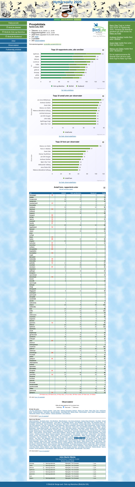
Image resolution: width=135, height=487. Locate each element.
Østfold (57, 19)
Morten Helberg (44, 446)
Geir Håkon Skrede (55, 446)
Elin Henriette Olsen (97, 422)
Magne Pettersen (100, 442)
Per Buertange (74, 423)
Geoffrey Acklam (62, 441)
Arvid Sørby (91, 442)
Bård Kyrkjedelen (34, 421)
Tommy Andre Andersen (36, 445)
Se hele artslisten (67, 90)
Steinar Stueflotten (56, 413)
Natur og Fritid (115, 33)
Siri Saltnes (32, 444)
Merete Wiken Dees (55, 426)
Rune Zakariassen (48, 431)
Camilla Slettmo (73, 436)
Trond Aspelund (44, 426)
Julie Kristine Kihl (84, 436)
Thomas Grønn (94, 429)
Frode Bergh (38, 439)
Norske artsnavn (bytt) (66, 189)
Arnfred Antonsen (38, 412)
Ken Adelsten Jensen (68, 422)
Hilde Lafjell (66, 423)
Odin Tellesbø (101, 434)
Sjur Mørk (98, 421)
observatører (40, 41)
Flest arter (66, 407)
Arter (13, 41)
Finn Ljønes (86, 448)
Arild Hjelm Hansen (71, 428)
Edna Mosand (49, 448)
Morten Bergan (96, 446)
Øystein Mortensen (41, 444)
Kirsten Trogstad (100, 425)
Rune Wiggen (68, 431)
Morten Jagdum (71, 432)
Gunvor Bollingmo (39, 448)
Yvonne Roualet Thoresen (69, 446)
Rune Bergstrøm (93, 432)
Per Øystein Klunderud (76, 444)
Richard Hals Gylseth (85, 423)
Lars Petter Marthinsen (71, 439)
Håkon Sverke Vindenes (89, 435)
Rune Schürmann (63, 436)
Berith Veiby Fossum (82, 432)
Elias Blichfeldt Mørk (63, 444)
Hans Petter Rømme (56, 442)
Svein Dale (114, 43)
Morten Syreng (33, 435)
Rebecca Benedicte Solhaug (69, 410)
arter (37, 37)
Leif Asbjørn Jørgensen (84, 446)
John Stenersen (66, 426)
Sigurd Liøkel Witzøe (75, 441)
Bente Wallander (34, 441)
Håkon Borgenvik (58, 448)
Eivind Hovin (80, 425)
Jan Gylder (102, 445)
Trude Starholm (38, 432)
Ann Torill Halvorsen (34, 425)
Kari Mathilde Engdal (86, 426)
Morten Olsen (74, 412)
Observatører (13, 45)
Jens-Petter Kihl (65, 412)
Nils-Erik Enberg (90, 439)
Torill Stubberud (60, 425)
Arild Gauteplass (75, 435)
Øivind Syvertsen (34, 426)
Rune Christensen (42, 436)
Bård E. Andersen (100, 444)
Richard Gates (57, 429)
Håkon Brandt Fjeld (87, 441)
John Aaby (47, 412)
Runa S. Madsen (45, 413)
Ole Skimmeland (59, 439)
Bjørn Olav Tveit (116, 25)
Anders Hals (43, 441)
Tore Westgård (79, 422)
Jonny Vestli (91, 412)
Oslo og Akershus (67, 19)
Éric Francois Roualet (58, 438)
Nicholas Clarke (55, 445)
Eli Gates (62, 428)
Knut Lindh (84, 434)
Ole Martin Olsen (44, 421)
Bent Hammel (58, 423)
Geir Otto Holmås (84, 429)
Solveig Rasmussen (47, 422)
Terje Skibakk (76, 434)
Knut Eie (44, 425)
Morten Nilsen (38, 431)
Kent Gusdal (46, 442)
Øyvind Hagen (47, 432)
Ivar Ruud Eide (38, 442)
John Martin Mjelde (79, 438)
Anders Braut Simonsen (88, 421)
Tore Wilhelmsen (58, 431)
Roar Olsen (87, 422)
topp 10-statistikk (39, 397)
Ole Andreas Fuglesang (98, 423)
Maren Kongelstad (70, 425)
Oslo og (13, 32)
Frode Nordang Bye (91, 428)
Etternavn (75, 407)
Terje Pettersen (66, 413)
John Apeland (66, 429)
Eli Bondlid (82, 439)
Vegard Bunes (98, 441)
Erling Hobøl (39, 423)
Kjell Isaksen (81, 428)
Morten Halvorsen (34, 429)
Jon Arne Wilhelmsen (35, 410)
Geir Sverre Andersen (74, 421)
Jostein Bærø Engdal (42, 428)
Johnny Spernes (52, 444)
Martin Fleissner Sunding (53, 434)
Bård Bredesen (63, 421)
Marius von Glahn (117, 49)
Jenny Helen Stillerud (46, 429)
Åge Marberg (69, 438)
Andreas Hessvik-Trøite (93, 431)
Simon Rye (75, 426)
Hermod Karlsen (48, 423)
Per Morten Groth (91, 438)
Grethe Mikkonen (68, 442)
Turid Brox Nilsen (34, 446)
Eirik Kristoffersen (44, 435)
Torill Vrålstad (101, 428)
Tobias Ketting (93, 434)
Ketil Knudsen (83, 412)
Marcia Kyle (47, 445)
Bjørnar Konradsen (66, 434)
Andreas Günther (116, 37)
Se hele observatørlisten (67, 136)
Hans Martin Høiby (48, 439)
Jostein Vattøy (97, 426)
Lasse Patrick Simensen (91, 445)
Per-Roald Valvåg (69, 448)
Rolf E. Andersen (65, 435)
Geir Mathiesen (46, 438)
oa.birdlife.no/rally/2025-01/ (52, 44)
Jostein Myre (51, 425)
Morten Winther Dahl (89, 444)
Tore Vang (38, 438)
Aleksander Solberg (34, 413)
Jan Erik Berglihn (100, 439)
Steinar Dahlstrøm (78, 445)
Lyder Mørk (57, 422)
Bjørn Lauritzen (52, 441)
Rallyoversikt (13, 23)
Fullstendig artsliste (13, 50)
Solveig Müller (54, 435)
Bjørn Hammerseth (90, 425)
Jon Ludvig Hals (54, 428)
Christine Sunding (40, 434)
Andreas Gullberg (100, 412)
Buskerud (77, 19)
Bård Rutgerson (52, 436)
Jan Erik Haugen (55, 412)
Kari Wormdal (78, 448)
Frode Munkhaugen (66, 445)
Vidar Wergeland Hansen (81, 442)
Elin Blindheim (54, 421)
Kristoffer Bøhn (95, 436)
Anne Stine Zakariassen (79, 431)
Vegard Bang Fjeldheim (59, 432)
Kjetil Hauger (74, 429)
